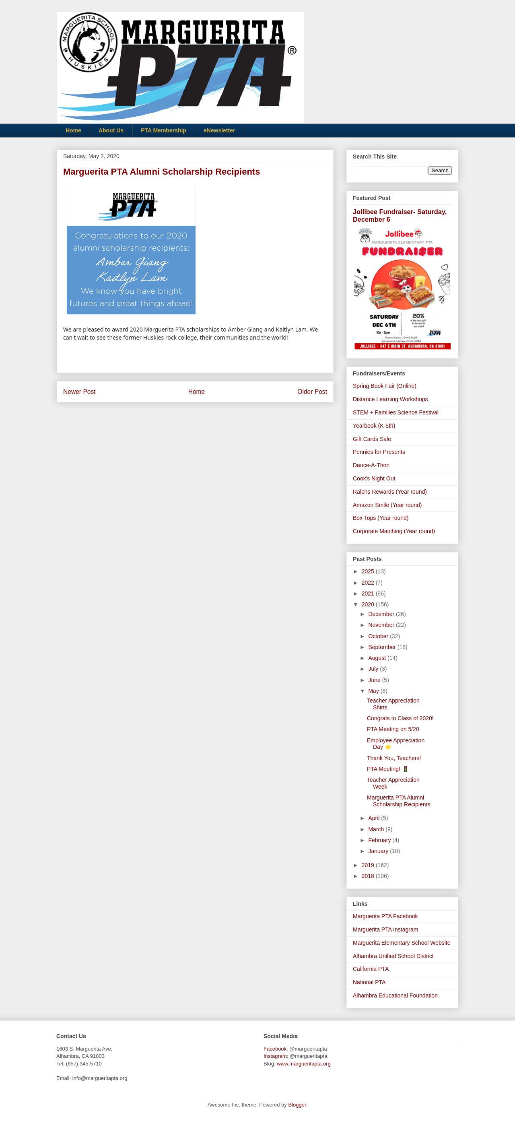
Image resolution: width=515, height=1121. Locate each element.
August (377, 658)
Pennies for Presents (379, 452)
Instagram (275, 1056)
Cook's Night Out (374, 478)
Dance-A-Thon (371, 465)
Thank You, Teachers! (394, 758)
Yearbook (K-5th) (374, 425)
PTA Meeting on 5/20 (393, 729)
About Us (111, 130)
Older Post (312, 391)
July (374, 669)
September (382, 647)
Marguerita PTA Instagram (385, 929)
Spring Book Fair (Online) (384, 386)
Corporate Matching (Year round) (394, 531)
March (376, 829)
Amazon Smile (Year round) (387, 505)
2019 (369, 865)
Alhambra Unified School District (393, 956)
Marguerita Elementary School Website (402, 943)
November (382, 625)
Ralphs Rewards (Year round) (390, 491)
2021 (369, 593)
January (379, 851)
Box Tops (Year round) (381, 518)
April (374, 818)
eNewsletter (219, 130)
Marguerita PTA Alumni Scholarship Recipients (398, 801)
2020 (369, 604)
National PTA (369, 982)
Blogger (297, 1105)
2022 (369, 582)
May (374, 691)
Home (73, 130)
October (379, 636)
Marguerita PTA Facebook (385, 916)
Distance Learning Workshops (390, 399)
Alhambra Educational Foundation (395, 995)
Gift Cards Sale (372, 439)
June (375, 680)
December (382, 614)
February (380, 840)
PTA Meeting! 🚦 (388, 769)
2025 (369, 571)
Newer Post (79, 391)
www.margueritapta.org (304, 1064)
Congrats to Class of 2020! (400, 718)
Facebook (275, 1049)
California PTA (371, 969)
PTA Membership (163, 130)
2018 (369, 876)
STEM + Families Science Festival (396, 412)
